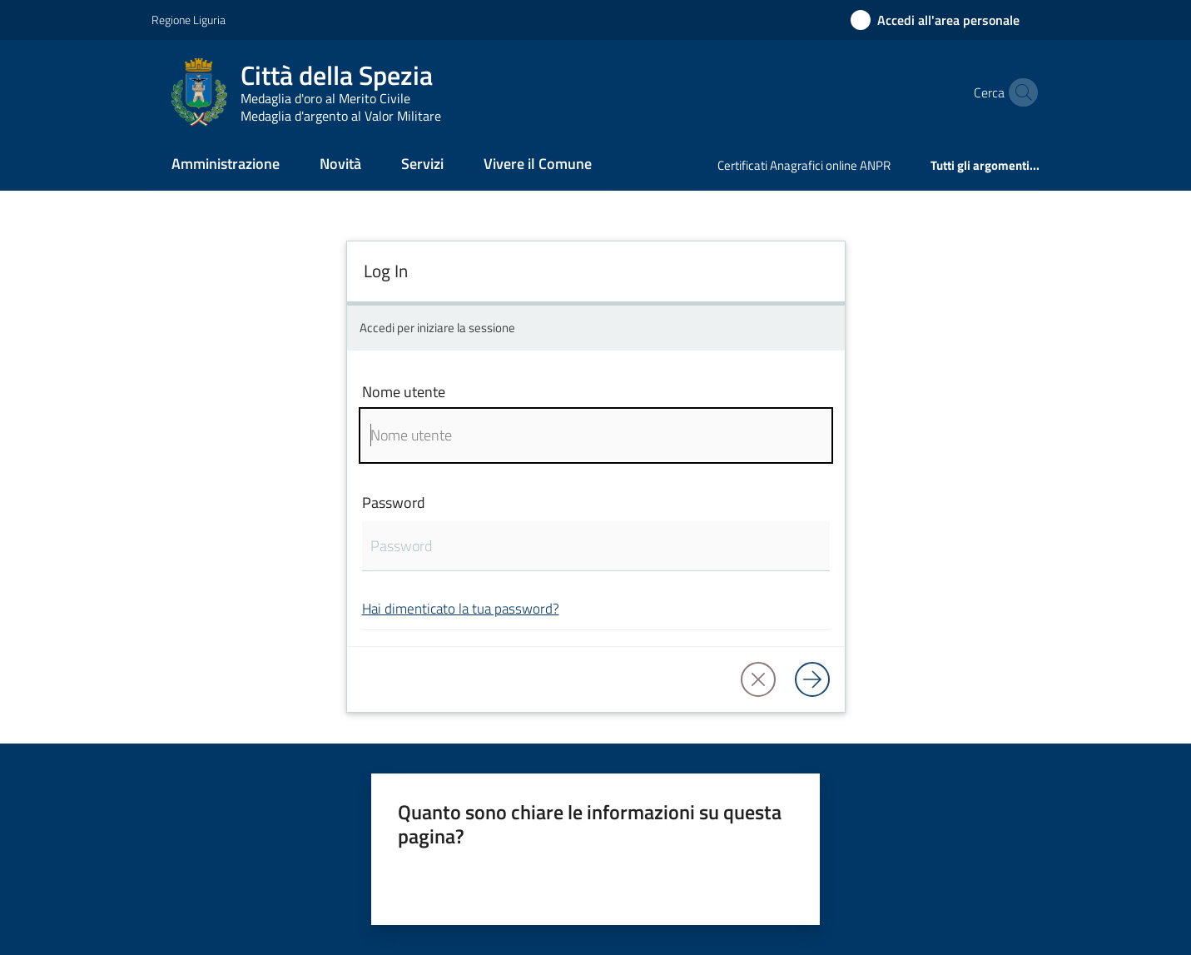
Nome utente (403, 392)
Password (393, 502)
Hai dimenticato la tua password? (460, 608)
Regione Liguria (188, 19)
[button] (1020, 92)
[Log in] (812, 679)
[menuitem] (225, 165)
